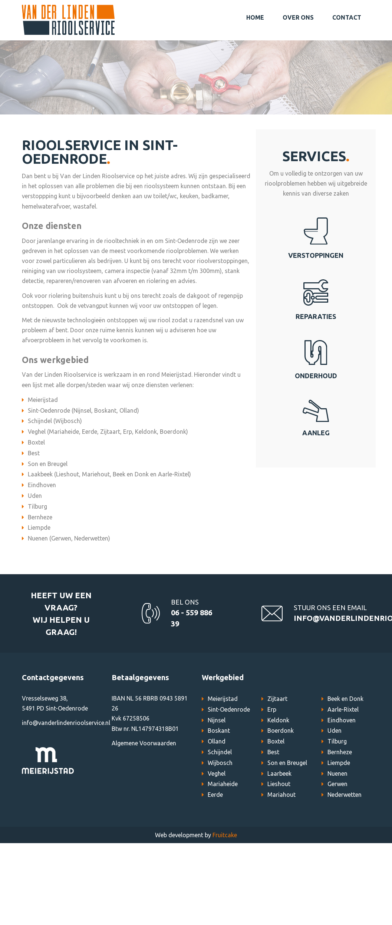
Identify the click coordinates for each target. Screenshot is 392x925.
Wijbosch (220, 762)
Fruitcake (225, 835)
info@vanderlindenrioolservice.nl (66, 722)
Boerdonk (280, 730)
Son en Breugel (287, 762)
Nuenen (337, 773)
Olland (216, 741)
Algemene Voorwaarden (144, 743)
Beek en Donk (345, 698)
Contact (346, 17)
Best (273, 752)
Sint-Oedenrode (229, 709)
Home (255, 17)
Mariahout (281, 794)
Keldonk (278, 720)
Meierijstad (223, 698)
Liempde (338, 762)
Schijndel (220, 752)
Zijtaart (277, 698)
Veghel (216, 773)
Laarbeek (279, 773)
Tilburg (337, 741)
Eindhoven (341, 720)
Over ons (298, 17)
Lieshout (278, 784)
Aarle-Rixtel (343, 709)
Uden (334, 730)
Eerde (215, 794)
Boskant (219, 730)
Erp (271, 709)
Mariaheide (223, 784)
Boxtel (275, 741)
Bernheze (339, 752)
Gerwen (337, 784)
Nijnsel (216, 720)
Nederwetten (344, 794)
